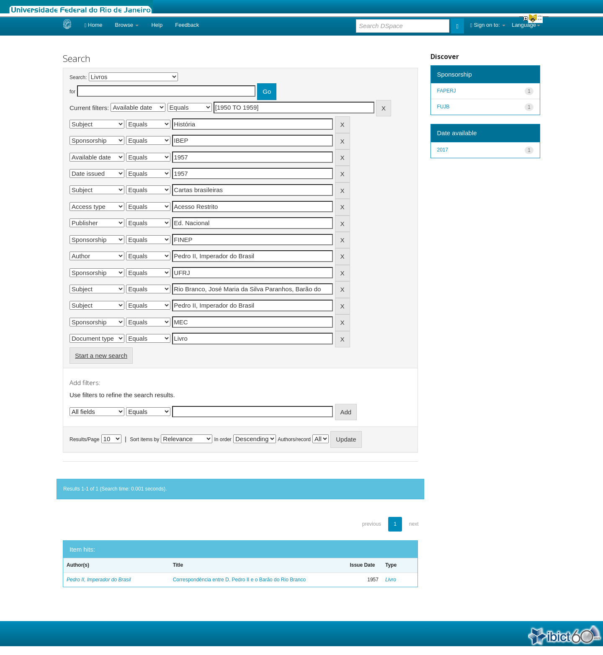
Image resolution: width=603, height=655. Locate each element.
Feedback (187, 25)
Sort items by (144, 439)
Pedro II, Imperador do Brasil (99, 580)
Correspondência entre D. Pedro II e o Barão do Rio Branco (239, 580)
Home (93, 25)
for (72, 92)
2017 (442, 150)
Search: (78, 77)
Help (156, 25)
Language (526, 25)
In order (223, 439)
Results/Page (84, 439)
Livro (390, 580)
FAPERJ (446, 91)
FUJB (443, 107)
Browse (127, 25)
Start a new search (101, 355)
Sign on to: (487, 25)
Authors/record (294, 439)
